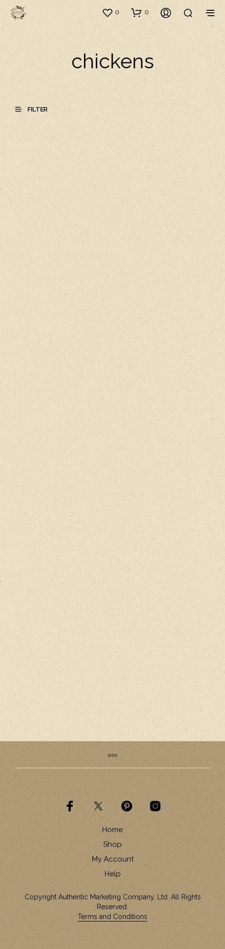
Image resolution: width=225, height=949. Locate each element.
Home (112, 829)
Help (113, 873)
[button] (110, 12)
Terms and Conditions (112, 917)
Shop (112, 844)
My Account (113, 859)
